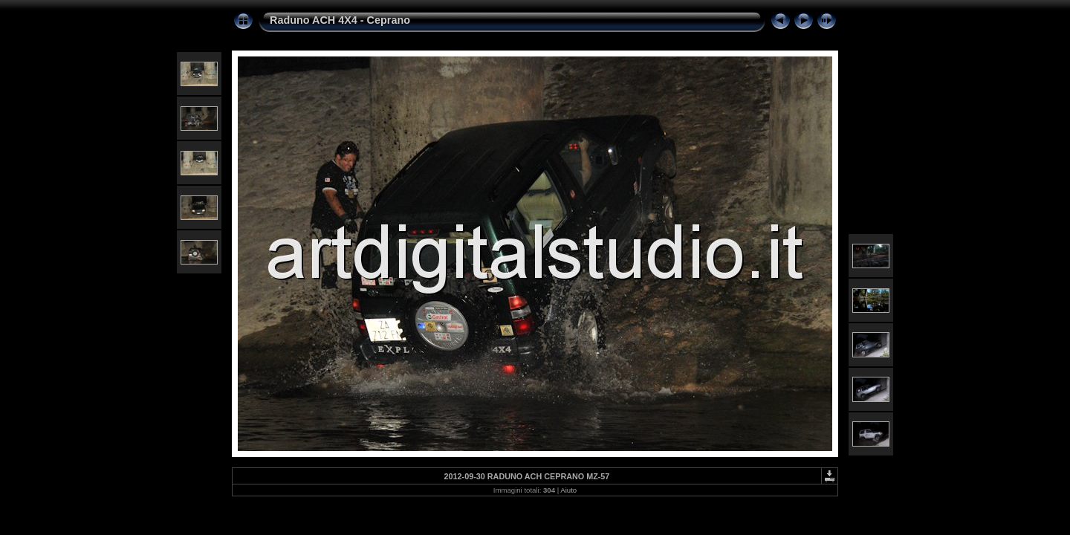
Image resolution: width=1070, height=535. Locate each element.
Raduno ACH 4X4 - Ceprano (340, 20)
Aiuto (568, 490)
